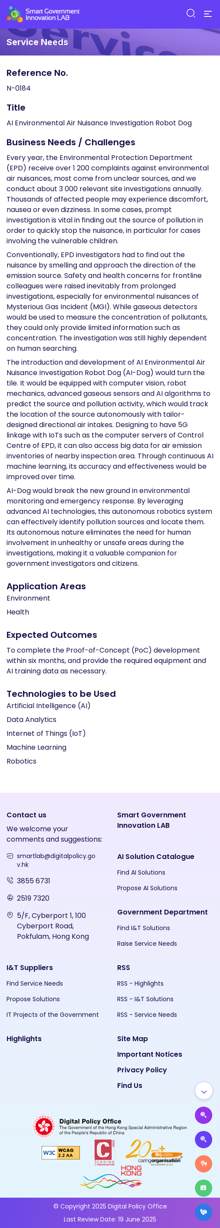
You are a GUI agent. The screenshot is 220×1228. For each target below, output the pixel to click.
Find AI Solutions (141, 872)
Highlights (24, 1039)
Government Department (162, 912)
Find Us (129, 1086)
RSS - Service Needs (147, 1014)
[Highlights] (203, 1188)
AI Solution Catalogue (155, 857)
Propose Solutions (33, 999)
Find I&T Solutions (143, 928)
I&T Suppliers (30, 968)
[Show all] (204, 1090)
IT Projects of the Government (53, 1014)
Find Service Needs (35, 983)
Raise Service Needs (147, 943)
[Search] (190, 14)
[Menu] (208, 14)
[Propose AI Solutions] (203, 1115)
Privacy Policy (142, 1070)
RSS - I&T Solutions (145, 999)
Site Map (132, 1039)
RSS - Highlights (140, 983)
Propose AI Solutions (147, 888)
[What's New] (203, 1212)
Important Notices (149, 1054)
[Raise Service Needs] (203, 1163)
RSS (123, 968)
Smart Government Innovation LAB (151, 820)
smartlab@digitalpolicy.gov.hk (56, 860)
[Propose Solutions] (203, 1139)
